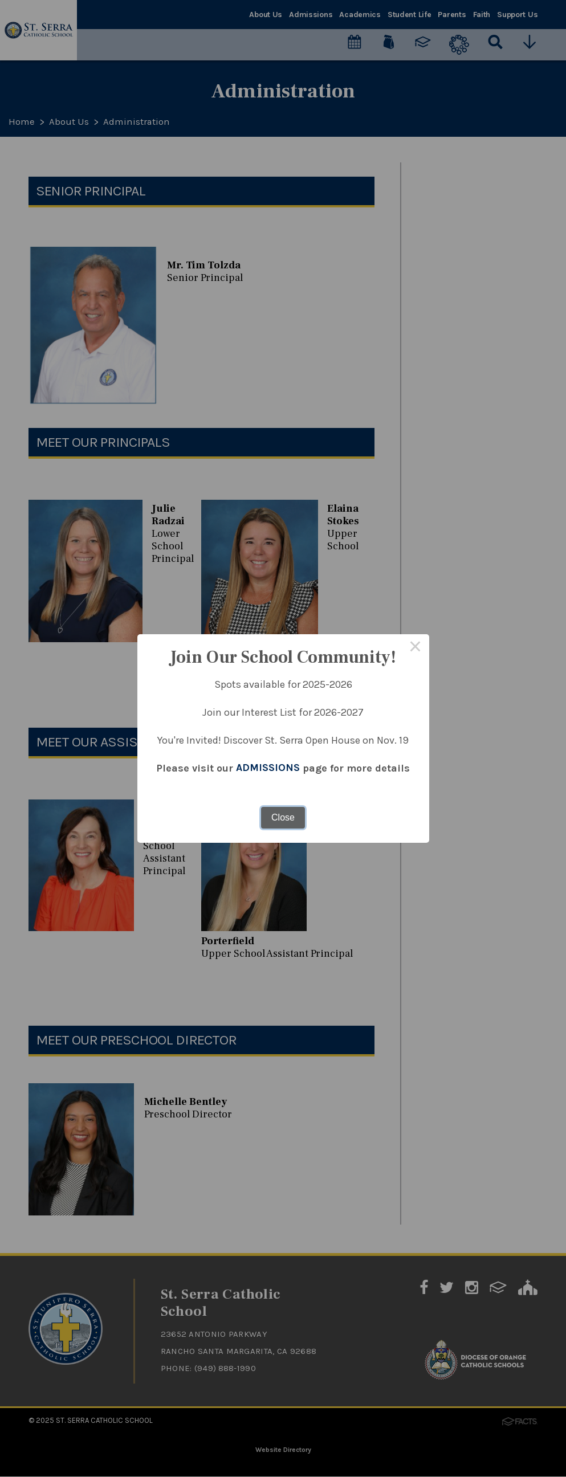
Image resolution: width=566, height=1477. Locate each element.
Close (283, 817)
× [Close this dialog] (415, 648)
